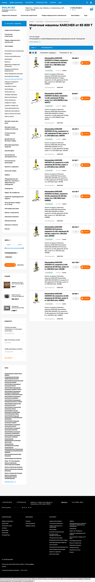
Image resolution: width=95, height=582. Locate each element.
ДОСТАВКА (5, 530)
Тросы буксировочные (12, 108)
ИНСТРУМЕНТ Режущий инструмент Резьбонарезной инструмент (13, 417)
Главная (4, 2)
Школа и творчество (75, 543)
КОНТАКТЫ (29, 2)
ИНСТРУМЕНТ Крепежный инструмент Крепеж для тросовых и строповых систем (13, 393)
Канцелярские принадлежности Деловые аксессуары (13, 440)
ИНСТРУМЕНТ (53, 544)
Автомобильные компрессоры (14, 51)
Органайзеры (9, 89)
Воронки (7, 62)
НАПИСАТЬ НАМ (41, 2)
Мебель (71, 521)
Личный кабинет (30, 523)
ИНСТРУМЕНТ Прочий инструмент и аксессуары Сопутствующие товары (12, 412)
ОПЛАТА (53, 2)
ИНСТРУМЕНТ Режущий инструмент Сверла (12, 421)
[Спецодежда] (28, 581)
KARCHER (8, 257)
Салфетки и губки (10, 102)
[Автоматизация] (6, 579)
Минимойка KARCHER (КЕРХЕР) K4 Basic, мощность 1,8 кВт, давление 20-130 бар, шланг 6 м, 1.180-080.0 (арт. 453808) (56, 196)
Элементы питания (74, 550)
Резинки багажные (11, 97)
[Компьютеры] (17, 581)
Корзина (28, 521)
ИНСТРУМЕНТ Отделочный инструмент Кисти (13, 404)
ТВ (9, 461)
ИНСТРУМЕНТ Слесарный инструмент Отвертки (12, 436)
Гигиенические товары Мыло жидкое (13, 374)
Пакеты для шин (10, 92)
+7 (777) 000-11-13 (21, 502)
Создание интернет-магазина (10, 570)
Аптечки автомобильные (12, 56)
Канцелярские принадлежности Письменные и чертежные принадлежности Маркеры (14, 450)
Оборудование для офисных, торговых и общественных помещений (77, 525)
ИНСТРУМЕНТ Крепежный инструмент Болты (12, 384)
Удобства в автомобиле (12, 111)
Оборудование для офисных (13, 458)
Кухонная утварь (54, 554)
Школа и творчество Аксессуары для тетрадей (12, 463)
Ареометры (8, 59)
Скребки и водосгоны (11, 105)
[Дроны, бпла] (37, 579)
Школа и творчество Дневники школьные (14, 469)
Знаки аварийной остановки (14, 73)
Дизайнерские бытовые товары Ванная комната (12, 377)
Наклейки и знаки (10, 86)
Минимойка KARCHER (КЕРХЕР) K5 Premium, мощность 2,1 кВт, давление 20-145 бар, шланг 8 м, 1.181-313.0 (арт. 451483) (57, 231)
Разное (71, 552)
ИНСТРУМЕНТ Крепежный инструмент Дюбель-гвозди (13, 388)
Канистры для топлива (12, 76)
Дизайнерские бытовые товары (58, 540)
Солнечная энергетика (56, 523)
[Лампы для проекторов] (51, 579)
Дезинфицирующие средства (57, 542)
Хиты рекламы (15, 461)
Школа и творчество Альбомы (13, 467)
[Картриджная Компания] (22, 579)
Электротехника (74, 547)
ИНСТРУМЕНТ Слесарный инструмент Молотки (12, 428)
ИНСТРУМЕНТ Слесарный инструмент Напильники (12, 432)
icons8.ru (31, 564)
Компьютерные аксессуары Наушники (13, 454)
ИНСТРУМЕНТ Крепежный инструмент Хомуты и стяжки (13, 400)
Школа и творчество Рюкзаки (13, 473)
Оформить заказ (30, 525)
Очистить (20, 265)
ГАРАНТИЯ (5, 532)
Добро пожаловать (16, 2)
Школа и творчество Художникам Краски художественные (11, 476)
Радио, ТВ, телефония (75, 531)
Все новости (10, 358)
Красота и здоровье (55, 551)
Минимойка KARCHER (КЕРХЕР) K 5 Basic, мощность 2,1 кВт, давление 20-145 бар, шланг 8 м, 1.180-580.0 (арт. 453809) (56, 62)
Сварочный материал (55, 521)
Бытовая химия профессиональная (55, 534)
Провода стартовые (11, 94)
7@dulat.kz (64, 502)
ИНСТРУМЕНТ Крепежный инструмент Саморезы (12, 397)
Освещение (72, 528)
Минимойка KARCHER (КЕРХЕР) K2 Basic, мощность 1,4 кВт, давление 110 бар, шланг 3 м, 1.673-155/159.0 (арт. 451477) (56, 98)
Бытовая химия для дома (56, 532)
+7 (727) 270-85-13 (76, 8)
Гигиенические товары (56, 538)
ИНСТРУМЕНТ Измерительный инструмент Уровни (14, 381)
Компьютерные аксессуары (57, 549)
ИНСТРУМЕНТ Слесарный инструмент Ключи (12, 425)
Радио (6, 461)
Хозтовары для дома (75, 540)
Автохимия (8, 53)
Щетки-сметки (9, 116)
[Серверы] (80, 579)
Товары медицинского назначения (55, 526)
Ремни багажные (10, 100)
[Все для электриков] (68, 579)
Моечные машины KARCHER (14, 79)
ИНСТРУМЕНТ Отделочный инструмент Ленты (13, 408)
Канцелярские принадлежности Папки (12, 444)
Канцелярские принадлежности (58, 547)
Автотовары (39, 21)
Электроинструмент (75, 545)
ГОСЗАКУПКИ (6, 535)
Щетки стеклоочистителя (13, 113)
